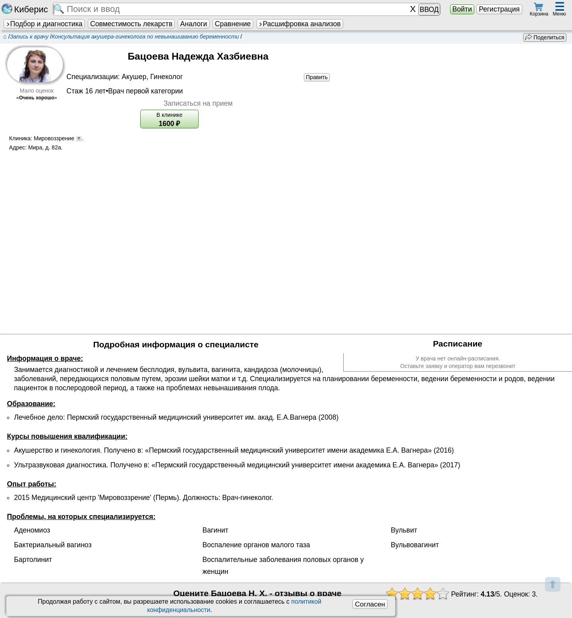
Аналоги (193, 24)
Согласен (370, 604)
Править (317, 77)
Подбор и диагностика (44, 24)
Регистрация (499, 9)
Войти (462, 9)
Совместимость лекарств (131, 24)
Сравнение (233, 24)
